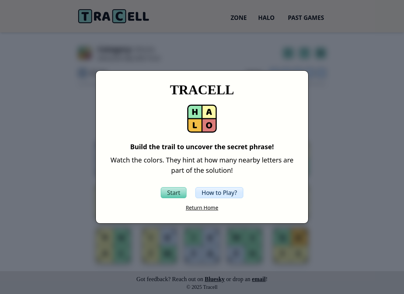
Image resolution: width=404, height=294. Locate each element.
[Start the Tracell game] (174, 192)
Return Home (202, 207)
